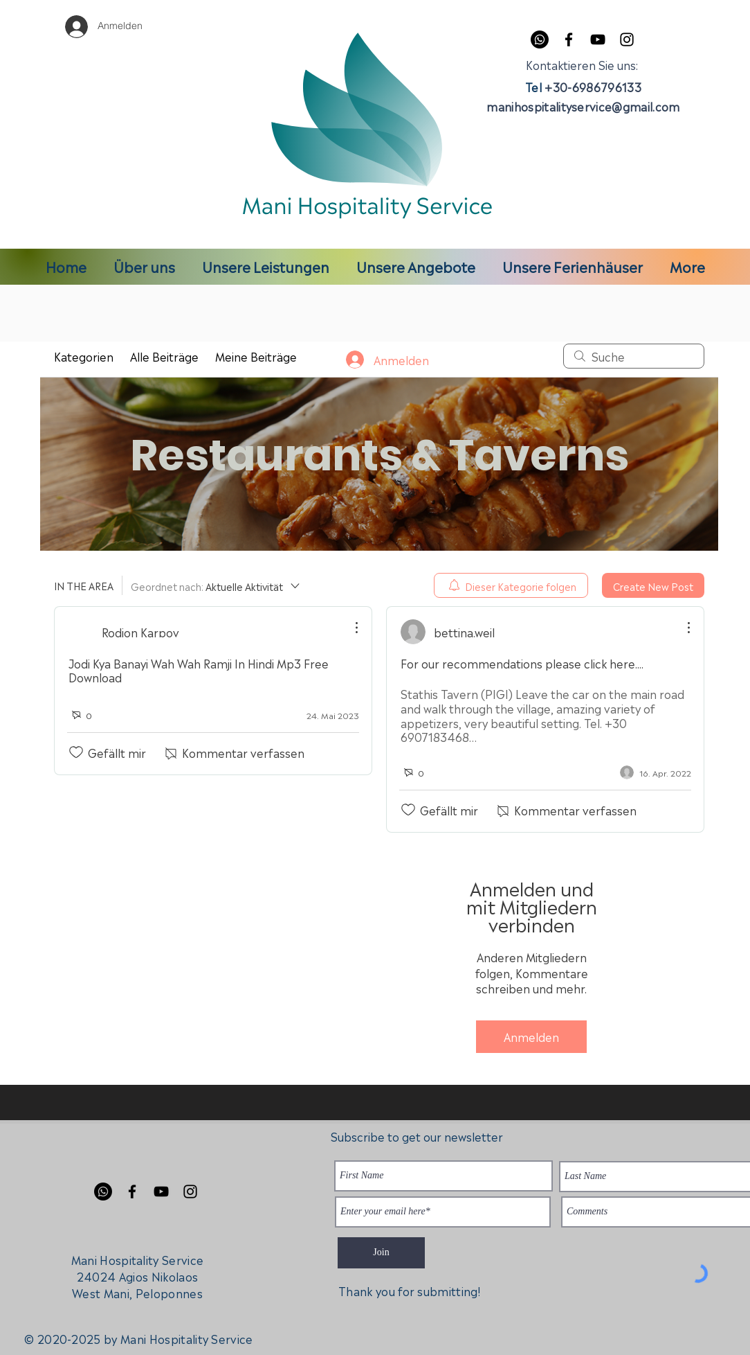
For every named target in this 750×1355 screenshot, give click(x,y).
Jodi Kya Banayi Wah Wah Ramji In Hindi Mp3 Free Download (198, 670)
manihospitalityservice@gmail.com (582, 106)
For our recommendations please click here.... (522, 663)
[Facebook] (569, 39)
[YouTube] (598, 39)
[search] (633, 356)
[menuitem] (511, 585)
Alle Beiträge (164, 356)
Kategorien (83, 356)
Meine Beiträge (256, 356)
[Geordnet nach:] (216, 585)
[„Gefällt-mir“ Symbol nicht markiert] (76, 752)
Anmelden (531, 1036)
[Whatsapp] (540, 39)
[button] (265, 266)
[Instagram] (627, 39)
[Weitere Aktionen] (349, 627)
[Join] (381, 1252)
